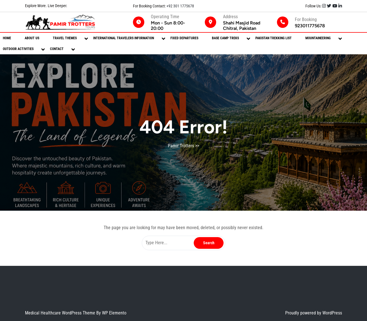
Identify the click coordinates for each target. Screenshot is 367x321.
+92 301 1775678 (180, 6)
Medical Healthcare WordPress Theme (60, 313)
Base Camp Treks (225, 38)
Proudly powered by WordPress (313, 313)
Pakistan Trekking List (273, 38)
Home (7, 38)
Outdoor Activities (18, 49)
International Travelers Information (123, 38)
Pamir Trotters (181, 145)
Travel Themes (65, 38)
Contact (57, 49)
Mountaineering (318, 38)
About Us (32, 38)
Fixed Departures (184, 38)
